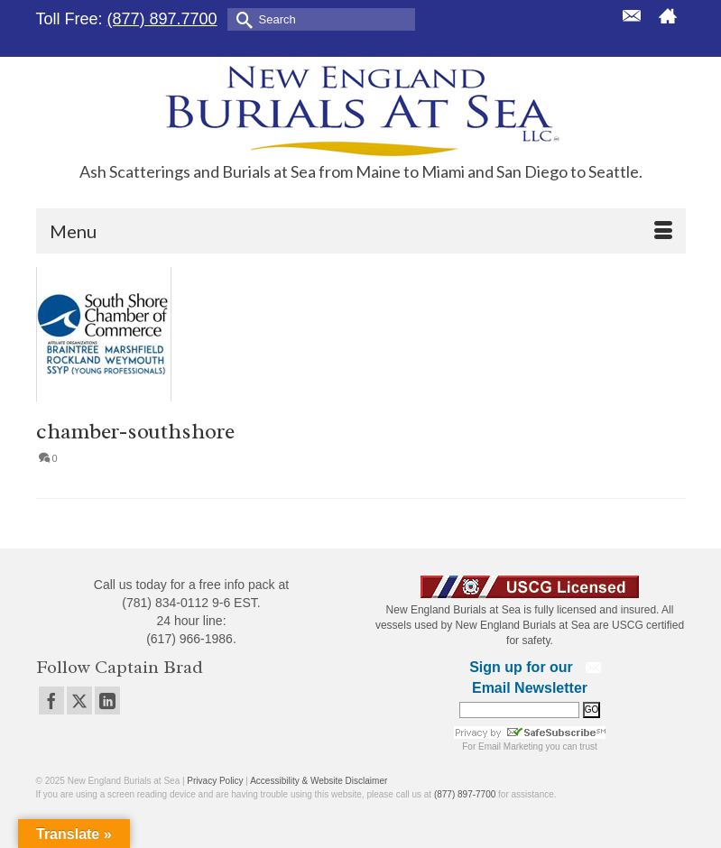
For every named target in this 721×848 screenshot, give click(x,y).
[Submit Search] (240, 18)
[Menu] (361, 230)
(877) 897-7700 (464, 794)
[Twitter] (79, 700)
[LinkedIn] (107, 700)
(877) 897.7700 (162, 19)
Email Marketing (510, 746)
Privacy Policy (215, 781)
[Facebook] (51, 700)
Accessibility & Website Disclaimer (318, 781)
